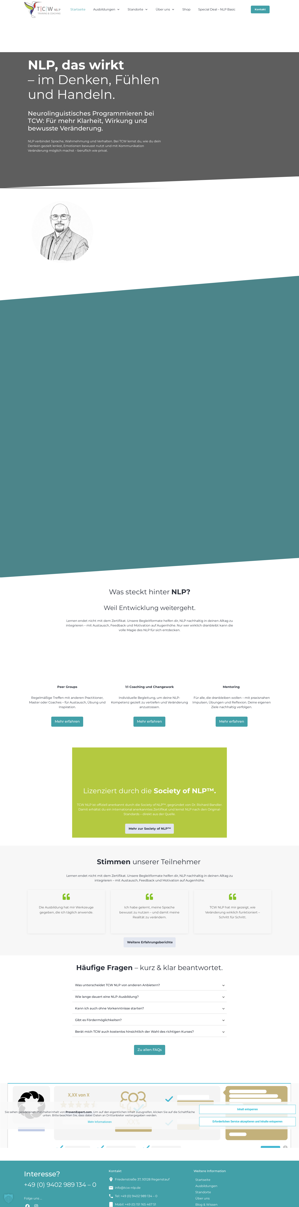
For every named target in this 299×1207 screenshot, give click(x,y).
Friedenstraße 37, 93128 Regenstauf (142, 1149)
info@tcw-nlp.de (128, 1157)
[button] (8, 1198)
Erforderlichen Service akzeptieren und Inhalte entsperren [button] (247, 1091)
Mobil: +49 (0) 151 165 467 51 (135, 1174)
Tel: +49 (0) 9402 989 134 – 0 (136, 1165)
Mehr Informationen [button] (100, 1091)
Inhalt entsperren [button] (247, 1078)
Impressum (167, 1201)
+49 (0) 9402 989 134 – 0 (60, 1154)
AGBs (182, 1201)
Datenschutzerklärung (206, 1201)
